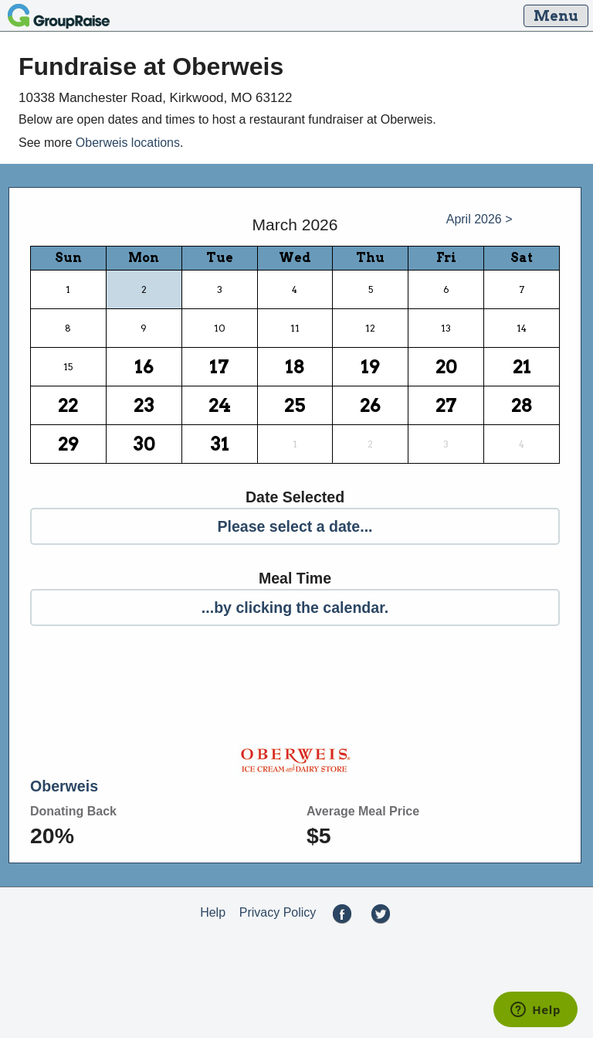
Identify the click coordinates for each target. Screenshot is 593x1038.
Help (212, 912)
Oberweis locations (128, 142)
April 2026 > (479, 219)
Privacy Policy (278, 912)
